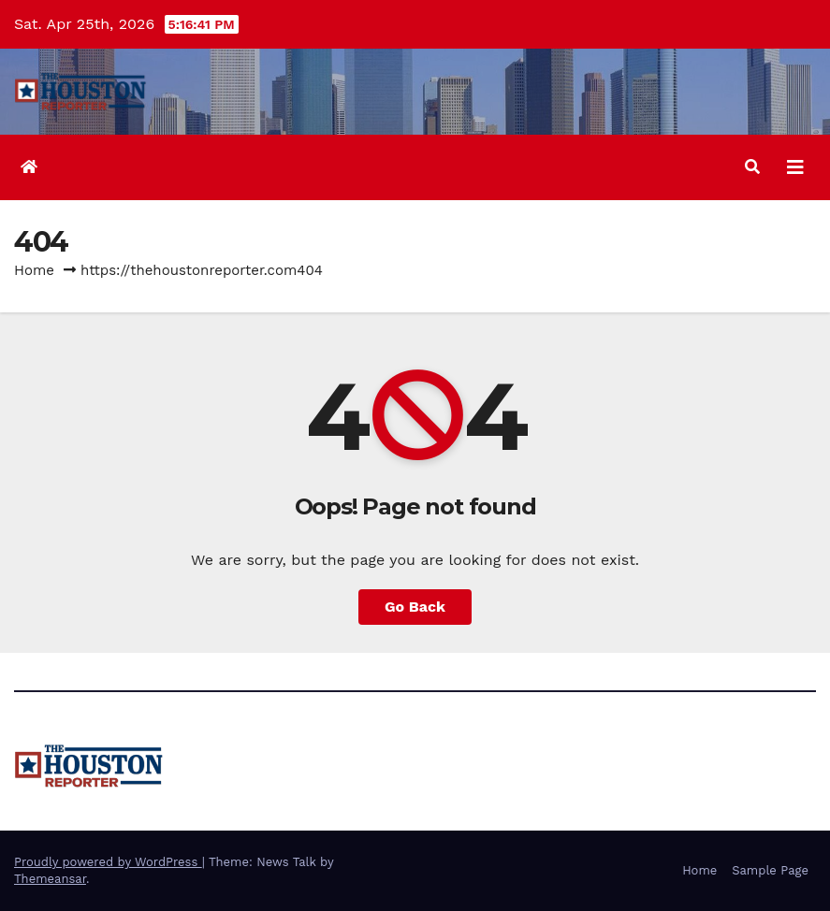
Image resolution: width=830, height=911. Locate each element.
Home (34, 270)
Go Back (415, 606)
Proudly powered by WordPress (108, 862)
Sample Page (770, 870)
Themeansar (50, 879)
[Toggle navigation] (795, 167)
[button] (752, 167)
